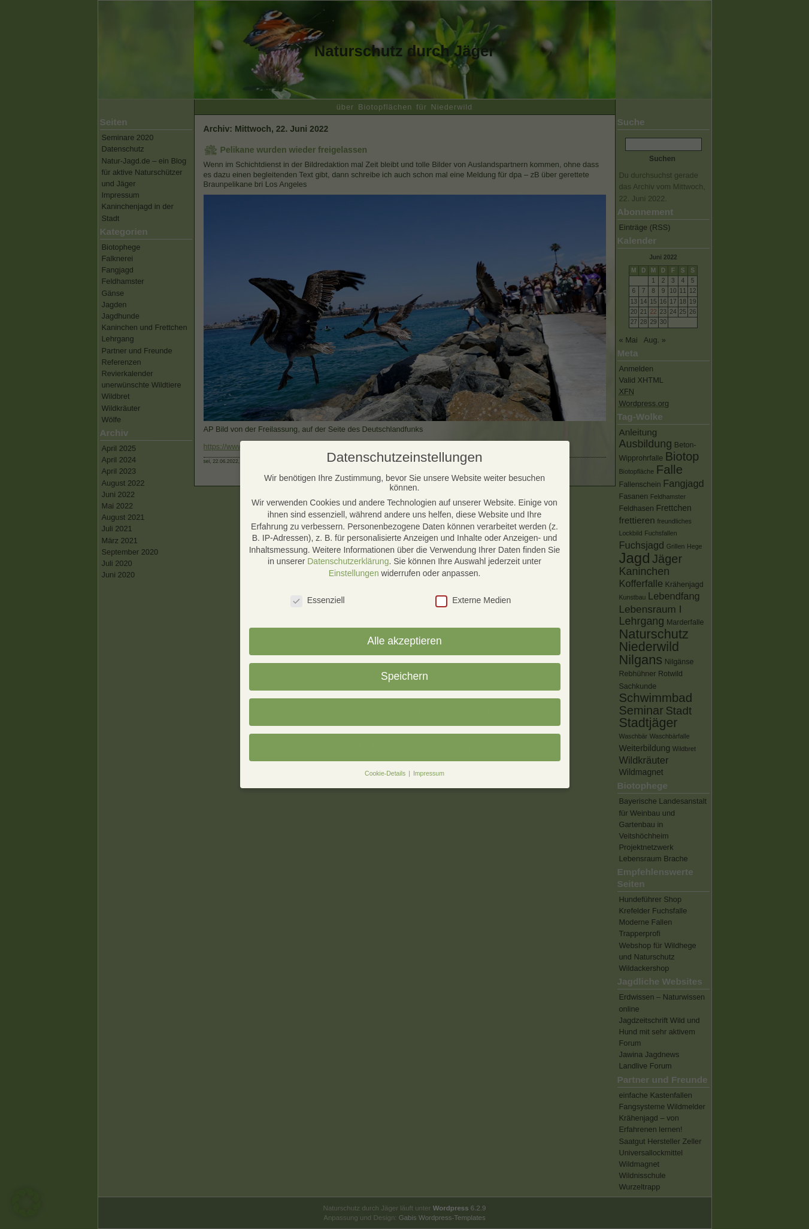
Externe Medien (473, 600)
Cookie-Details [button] (386, 773)
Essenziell (317, 600)
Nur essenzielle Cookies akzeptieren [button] (404, 712)
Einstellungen (354, 573)
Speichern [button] (404, 676)
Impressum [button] (428, 773)
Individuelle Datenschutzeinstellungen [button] (404, 747)
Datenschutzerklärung (348, 561)
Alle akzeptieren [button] (404, 641)
